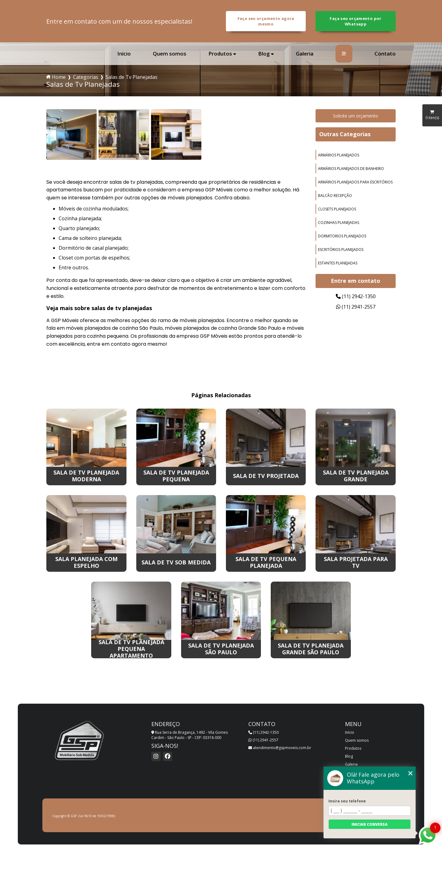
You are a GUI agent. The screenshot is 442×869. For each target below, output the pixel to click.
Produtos (220, 54)
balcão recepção (335, 195)
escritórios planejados (340, 249)
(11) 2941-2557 (355, 306)
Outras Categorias (344, 134)
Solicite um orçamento (355, 116)
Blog (264, 54)
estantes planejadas (337, 263)
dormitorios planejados (342, 236)
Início (124, 53)
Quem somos (169, 53)
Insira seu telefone (347, 801)
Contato (385, 53)
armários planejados (338, 155)
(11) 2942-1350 (356, 296)
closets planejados (337, 209)
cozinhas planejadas (338, 222)
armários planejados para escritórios (355, 182)
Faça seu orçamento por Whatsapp (355, 21)
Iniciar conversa (369, 824)
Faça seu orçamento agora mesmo (266, 21)
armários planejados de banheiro (351, 168)
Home (59, 77)
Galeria (304, 53)
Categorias (85, 77)
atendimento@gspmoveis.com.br (279, 747)
